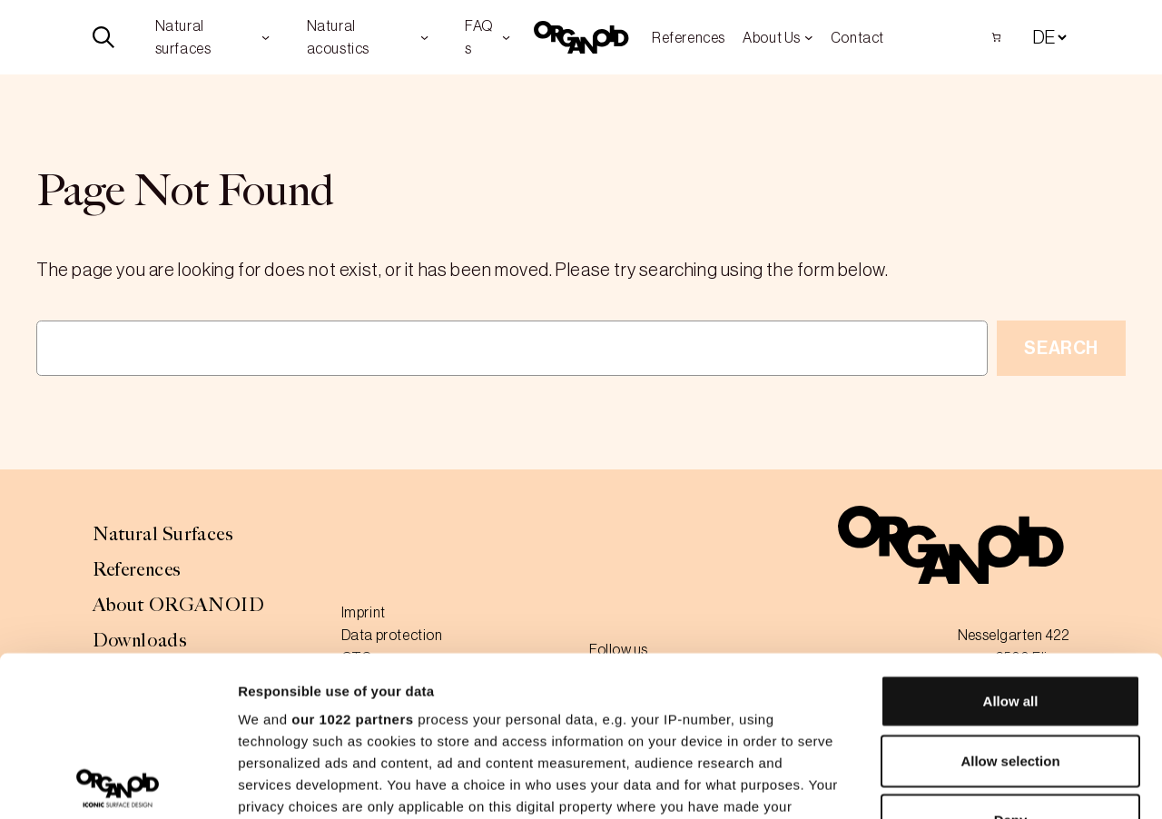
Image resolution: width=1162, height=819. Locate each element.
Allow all (1011, 541)
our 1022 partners (352, 559)
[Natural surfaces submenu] (265, 37)
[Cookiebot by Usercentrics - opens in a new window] (117, 783)
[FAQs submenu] (506, 37)
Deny (1011, 660)
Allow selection (1009, 600)
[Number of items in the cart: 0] (996, 37)
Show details (953, 783)
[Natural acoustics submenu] (424, 37)
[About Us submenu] (808, 37)
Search (1061, 348)
